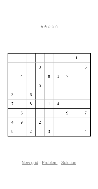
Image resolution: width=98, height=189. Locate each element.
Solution (68, 162)
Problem (49, 162)
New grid (30, 162)
